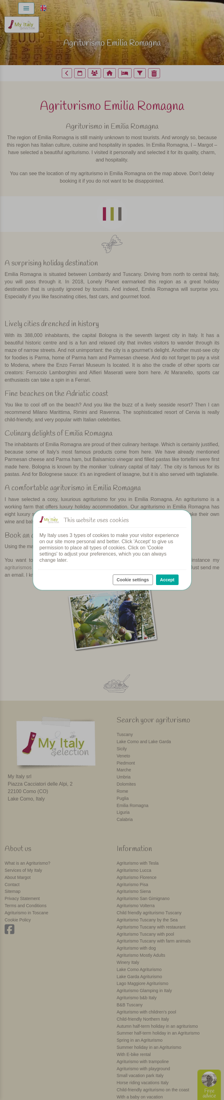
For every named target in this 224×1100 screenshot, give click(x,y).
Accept (167, 579)
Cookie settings (133, 579)
